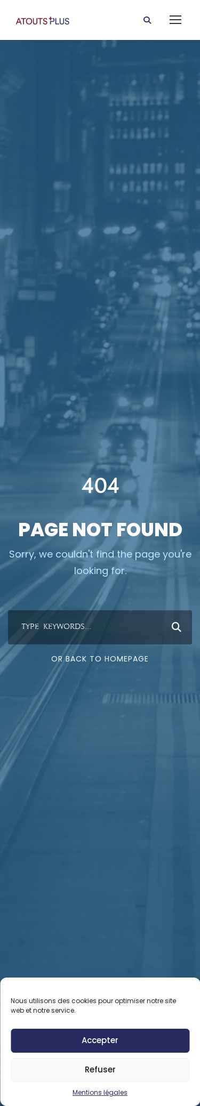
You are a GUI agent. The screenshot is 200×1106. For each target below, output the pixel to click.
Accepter (100, 1040)
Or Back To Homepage (100, 658)
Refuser (100, 1069)
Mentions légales (100, 1092)
